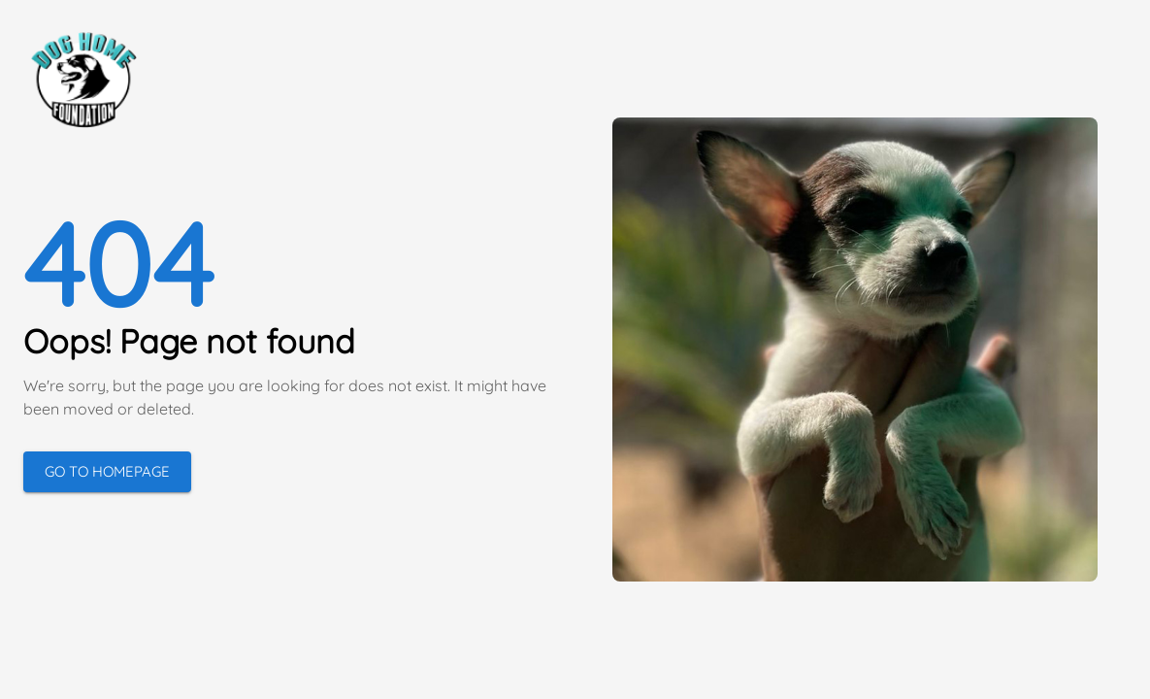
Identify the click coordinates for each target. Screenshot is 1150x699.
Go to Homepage (107, 471)
